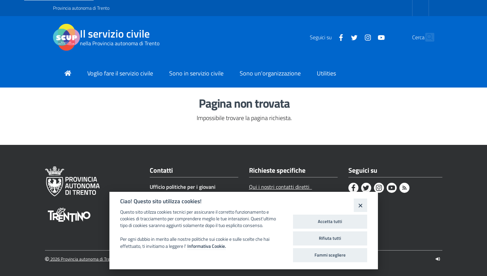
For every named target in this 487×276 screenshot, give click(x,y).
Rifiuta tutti (330, 238)
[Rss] (404, 188)
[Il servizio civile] (66, 37)
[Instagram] (353, 37)
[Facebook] (326, 37)
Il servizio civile (115, 34)
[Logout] (438, 259)
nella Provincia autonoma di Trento (119, 43)
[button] (426, 37)
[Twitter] (340, 37)
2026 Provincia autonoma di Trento (80, 259)
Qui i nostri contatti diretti (280, 187)
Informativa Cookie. (206, 246)
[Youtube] (367, 37)
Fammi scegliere (330, 255)
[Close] (360, 205)
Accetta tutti (330, 221)
